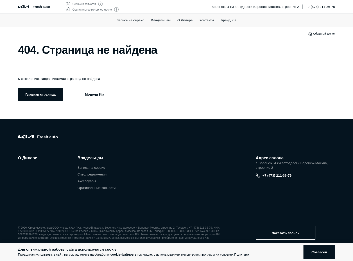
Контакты (206, 20)
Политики (241, 254)
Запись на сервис (130, 20)
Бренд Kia (228, 20)
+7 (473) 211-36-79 (320, 7)
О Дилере (185, 20)
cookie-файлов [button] (122, 254)
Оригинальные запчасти (96, 188)
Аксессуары (86, 181)
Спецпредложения (91, 174)
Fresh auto (41, 7)
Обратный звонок (321, 34)
